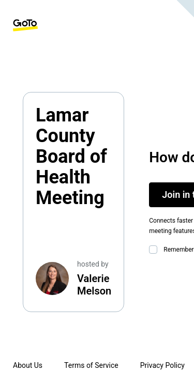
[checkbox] (155, 249)
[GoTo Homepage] (25, 25)
